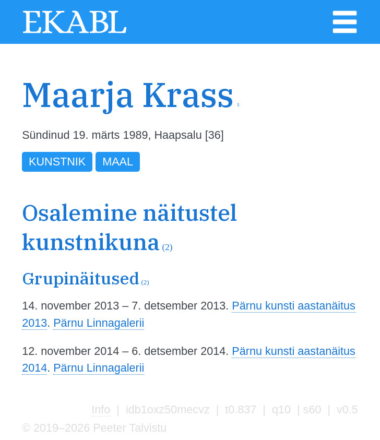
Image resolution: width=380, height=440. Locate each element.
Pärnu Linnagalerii (98, 322)
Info (100, 409)
